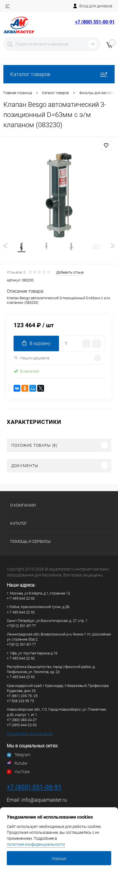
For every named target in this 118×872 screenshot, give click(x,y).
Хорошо (59, 858)
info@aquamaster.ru (44, 800)
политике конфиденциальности (36, 844)
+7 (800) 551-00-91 (95, 22)
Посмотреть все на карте (30, 734)
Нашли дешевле (31, 357)
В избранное (106, 145)
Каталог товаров (59, 74)
